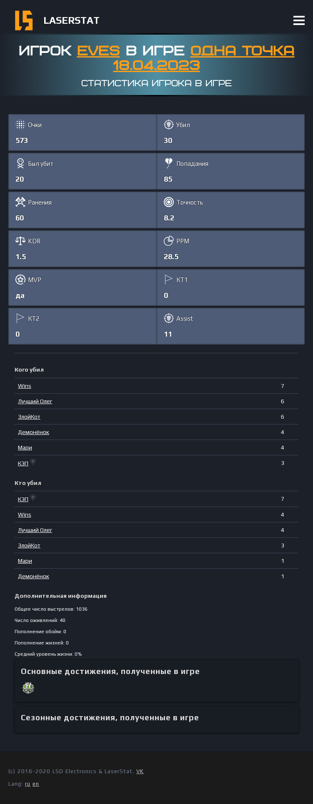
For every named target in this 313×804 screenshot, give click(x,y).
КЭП (23, 463)
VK (140, 771)
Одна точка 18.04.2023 (204, 58)
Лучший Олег (35, 401)
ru (27, 784)
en (36, 784)
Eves (98, 51)
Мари (25, 447)
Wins (24, 385)
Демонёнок (33, 432)
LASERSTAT (71, 20)
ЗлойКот (29, 416)
